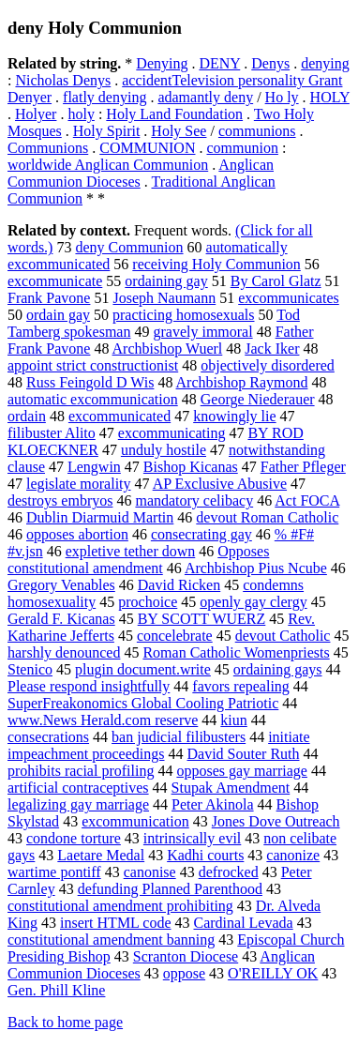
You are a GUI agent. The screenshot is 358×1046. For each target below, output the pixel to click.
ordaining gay (166, 281)
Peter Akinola (213, 804)
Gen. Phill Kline (56, 990)
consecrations (48, 737)
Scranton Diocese (185, 956)
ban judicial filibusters (179, 737)
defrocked (229, 872)
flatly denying (104, 97)
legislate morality (78, 484)
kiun (233, 720)
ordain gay (58, 315)
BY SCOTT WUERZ (202, 619)
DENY (219, 63)
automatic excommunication (92, 399)
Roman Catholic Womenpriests (235, 652)
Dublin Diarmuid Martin (99, 517)
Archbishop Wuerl (167, 348)
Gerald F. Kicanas (61, 619)
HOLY (330, 97)
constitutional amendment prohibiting (120, 906)
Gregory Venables (61, 585)
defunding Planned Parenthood (170, 889)
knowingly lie (234, 416)
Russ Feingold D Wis (90, 382)
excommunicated (119, 416)
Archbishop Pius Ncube (256, 568)
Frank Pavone (48, 298)
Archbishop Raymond (242, 382)
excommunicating (172, 433)
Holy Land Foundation (174, 114)
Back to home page (65, 1022)
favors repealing (241, 686)
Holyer (35, 114)
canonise (150, 872)
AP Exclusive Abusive (220, 484)
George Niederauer (258, 399)
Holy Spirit (107, 131)
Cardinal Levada (242, 923)
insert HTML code (115, 923)
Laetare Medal (100, 855)
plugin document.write (143, 669)
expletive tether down (131, 551)
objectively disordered (268, 365)
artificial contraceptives (78, 788)
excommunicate (54, 281)
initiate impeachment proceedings (158, 745)
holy (80, 114)
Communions (47, 148)
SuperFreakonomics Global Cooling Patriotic (142, 703)
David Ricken (179, 585)
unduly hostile (163, 450)
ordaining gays (277, 669)
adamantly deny (205, 97)
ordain (26, 416)
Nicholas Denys (63, 80)
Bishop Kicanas (190, 467)
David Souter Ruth (243, 754)
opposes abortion (77, 534)
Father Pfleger (303, 467)
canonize (293, 855)
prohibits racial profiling (80, 771)
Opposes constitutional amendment (138, 559)
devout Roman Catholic (267, 517)
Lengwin (94, 467)
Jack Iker (272, 348)
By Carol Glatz (276, 281)
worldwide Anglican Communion (107, 165)
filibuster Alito (51, 433)
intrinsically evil (192, 838)
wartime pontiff (54, 872)
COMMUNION (147, 148)
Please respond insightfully (88, 686)
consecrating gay (201, 534)
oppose (184, 973)
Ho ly (282, 97)
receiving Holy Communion (216, 264)
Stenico (29, 669)
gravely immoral (202, 332)
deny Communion (129, 247)
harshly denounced (63, 652)
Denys (270, 63)
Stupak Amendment (231, 788)
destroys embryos (59, 500)
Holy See (178, 131)
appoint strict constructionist (92, 365)
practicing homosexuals (183, 315)
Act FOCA (307, 500)
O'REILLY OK (273, 973)
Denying (161, 63)
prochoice (147, 602)
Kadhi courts (205, 855)
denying (325, 63)
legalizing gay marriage (78, 804)
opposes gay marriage (241, 771)
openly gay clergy (253, 602)
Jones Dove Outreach (276, 821)
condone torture (73, 838)
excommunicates (288, 298)
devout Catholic (283, 636)
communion (241, 148)
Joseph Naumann (164, 298)
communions (257, 131)
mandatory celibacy (194, 500)
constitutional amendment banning (111, 939)
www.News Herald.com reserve (102, 720)
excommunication (135, 821)
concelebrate (175, 636)
